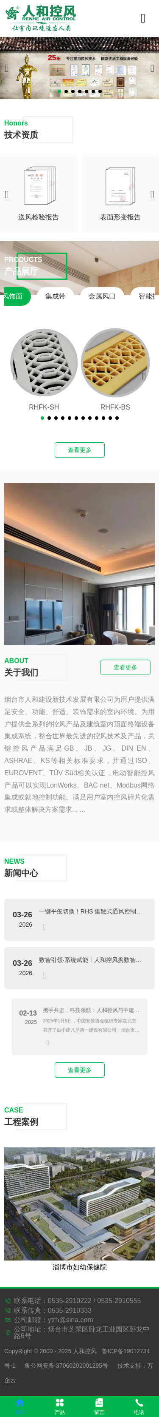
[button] (59, 91)
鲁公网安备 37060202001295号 (66, 1365)
